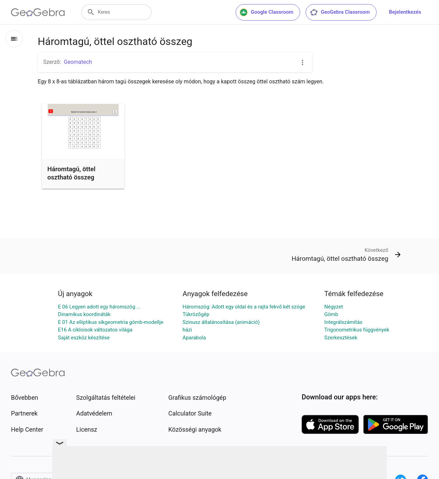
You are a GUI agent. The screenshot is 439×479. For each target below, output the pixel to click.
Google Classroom (266, 12)
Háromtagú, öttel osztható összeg (71, 173)
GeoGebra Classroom (340, 12)
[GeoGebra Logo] (38, 12)
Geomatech (78, 62)
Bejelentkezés (405, 12)
